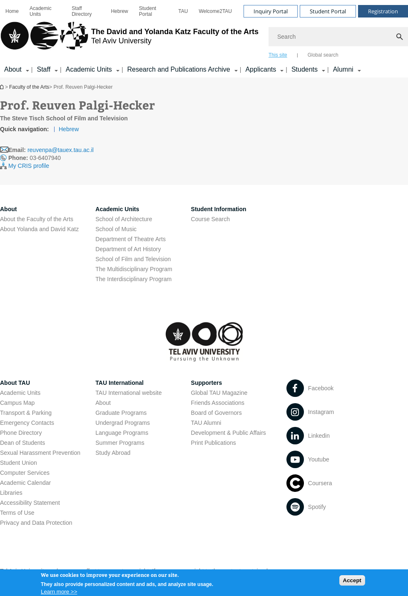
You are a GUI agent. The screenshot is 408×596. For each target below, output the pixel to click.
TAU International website (128, 392)
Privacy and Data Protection (36, 522)
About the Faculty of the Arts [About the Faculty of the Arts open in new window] (36, 219)
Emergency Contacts (27, 422)
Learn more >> (59, 593)
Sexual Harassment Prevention (40, 452)
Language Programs (121, 432)
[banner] (204, 38)
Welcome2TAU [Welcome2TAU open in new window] (215, 11)
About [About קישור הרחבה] (13, 69)
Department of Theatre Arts (130, 239)
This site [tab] (278, 55)
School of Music (116, 229)
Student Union (18, 462)
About (103, 402)
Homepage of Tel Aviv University (2, 87)
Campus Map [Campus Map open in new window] (17, 402)
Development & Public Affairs (228, 432)
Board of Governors (216, 412)
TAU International (119, 382)
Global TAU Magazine (219, 392)
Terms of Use (17, 512)
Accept (352, 582)
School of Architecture (123, 219)
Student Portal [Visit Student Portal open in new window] (328, 11)
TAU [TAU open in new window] (183, 11)
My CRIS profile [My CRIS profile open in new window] (28, 165)
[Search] (338, 36)
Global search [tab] (323, 55)
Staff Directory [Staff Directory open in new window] (82, 11)
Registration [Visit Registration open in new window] (383, 11)
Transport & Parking (26, 412)
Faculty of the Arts (29, 87)
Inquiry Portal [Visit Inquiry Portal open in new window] (271, 11)
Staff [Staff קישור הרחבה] (43, 69)
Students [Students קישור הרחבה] (304, 69)
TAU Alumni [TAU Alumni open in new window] (206, 422)
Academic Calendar (25, 482)
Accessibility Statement (30, 502)
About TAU (15, 382)
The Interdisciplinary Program (133, 279)
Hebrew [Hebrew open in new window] (119, 11)
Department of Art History (128, 249)
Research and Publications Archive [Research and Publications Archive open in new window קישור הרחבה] (178, 69)
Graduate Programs (121, 412)
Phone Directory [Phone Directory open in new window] (21, 432)
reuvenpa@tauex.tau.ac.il (60, 150)
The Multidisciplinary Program (133, 269)
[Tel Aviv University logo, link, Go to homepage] (129, 39)
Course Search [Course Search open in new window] (210, 219)
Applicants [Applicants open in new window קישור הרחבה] (260, 69)
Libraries (11, 492)
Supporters (206, 382)
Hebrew (69, 129)
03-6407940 (34, 158)
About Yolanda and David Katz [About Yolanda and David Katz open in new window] (39, 229)
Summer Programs (119, 442)
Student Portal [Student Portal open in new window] (147, 11)
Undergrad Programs (122, 422)
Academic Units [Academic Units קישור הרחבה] (89, 69)
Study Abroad (112, 452)
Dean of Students (22, 442)
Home (12, 11)
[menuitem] (12, 11)
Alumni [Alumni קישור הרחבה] (343, 69)
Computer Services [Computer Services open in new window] (25, 472)
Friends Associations (217, 402)
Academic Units (41, 11)
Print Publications (213, 442)
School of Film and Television (133, 259)
